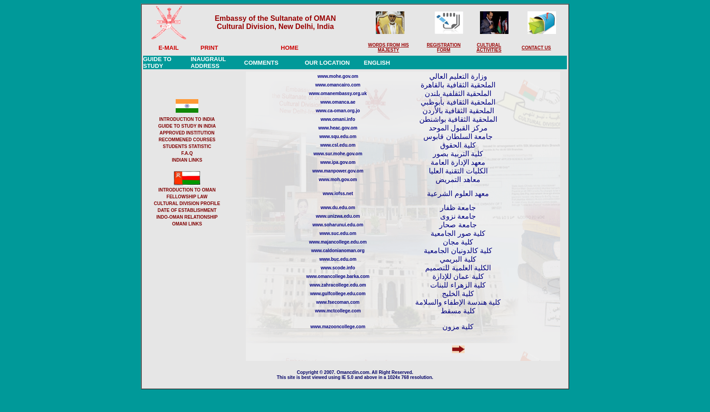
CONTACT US (536, 47)
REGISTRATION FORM (444, 48)
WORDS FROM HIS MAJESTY (388, 48)
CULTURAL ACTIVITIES (488, 48)
